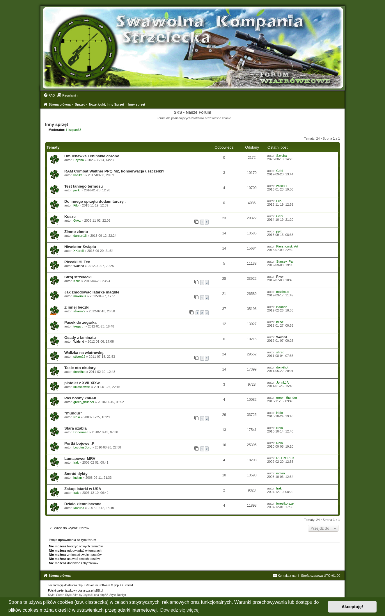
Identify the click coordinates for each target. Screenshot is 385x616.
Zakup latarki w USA (82, 489)
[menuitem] (49, 95)
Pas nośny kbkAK (80, 398)
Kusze (70, 216)
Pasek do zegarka (80, 322)
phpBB (82, 585)
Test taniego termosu (83, 186)
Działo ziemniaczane (83, 504)
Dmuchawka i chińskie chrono (91, 156)
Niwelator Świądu (80, 247)
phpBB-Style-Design (113, 595)
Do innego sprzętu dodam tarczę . (95, 201)
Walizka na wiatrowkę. (84, 352)
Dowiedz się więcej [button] (179, 610)
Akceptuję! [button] (352, 606)
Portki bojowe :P (79, 443)
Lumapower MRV (79, 458)
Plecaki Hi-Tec (77, 262)
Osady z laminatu (80, 337)
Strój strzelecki (78, 277)
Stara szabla (75, 428)
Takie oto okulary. (80, 368)
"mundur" (73, 413)
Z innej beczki (76, 307)
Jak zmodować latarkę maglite (91, 292)
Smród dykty (76, 473)
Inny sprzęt (56, 124)
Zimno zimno (76, 231)
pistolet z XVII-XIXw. (82, 383)
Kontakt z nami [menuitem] (286, 575)
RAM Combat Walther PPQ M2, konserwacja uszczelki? (114, 171)
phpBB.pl (97, 590)
